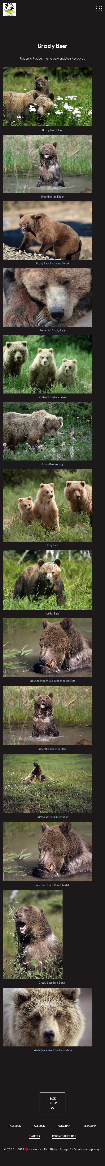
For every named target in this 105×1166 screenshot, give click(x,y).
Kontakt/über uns (64, 1136)
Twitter (34, 1136)
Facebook (15, 1126)
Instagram (64, 1126)
